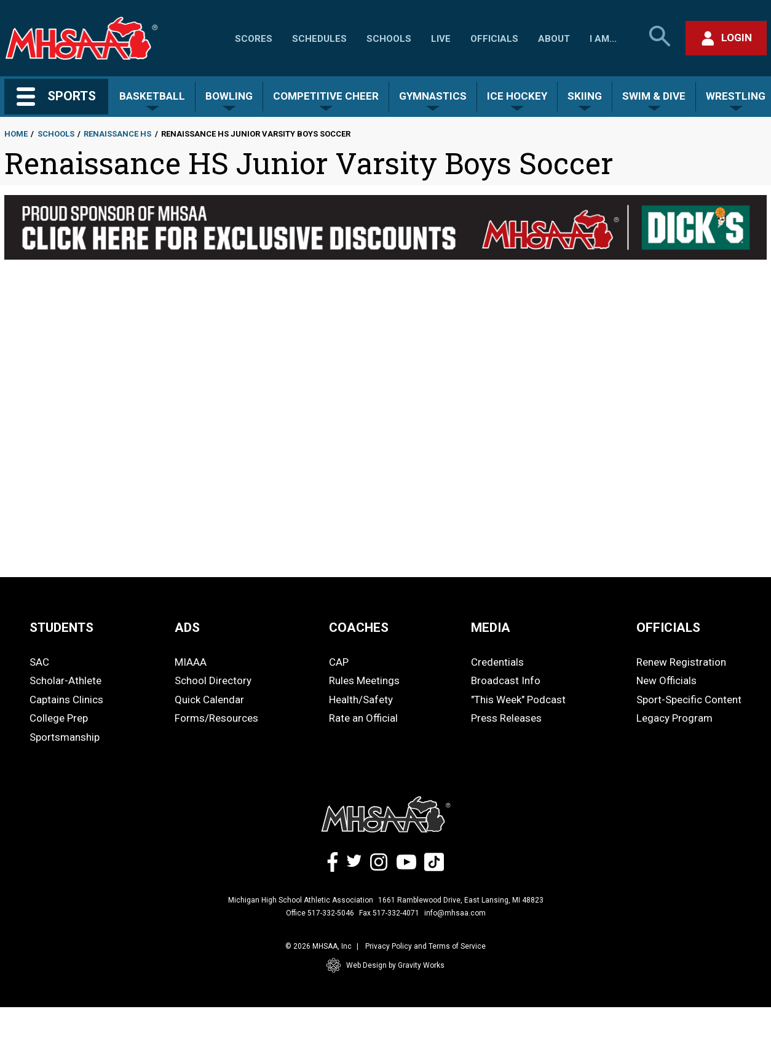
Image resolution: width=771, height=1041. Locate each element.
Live (441, 38)
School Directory (213, 680)
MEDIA (490, 627)
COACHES (359, 627)
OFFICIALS (668, 627)
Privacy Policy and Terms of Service (425, 946)
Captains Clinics (66, 699)
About (554, 38)
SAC (39, 662)
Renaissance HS (117, 133)
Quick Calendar (209, 699)
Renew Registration (681, 662)
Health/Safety (361, 699)
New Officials (666, 680)
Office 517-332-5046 (320, 913)
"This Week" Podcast (518, 699)
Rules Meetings (364, 680)
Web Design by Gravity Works (385, 965)
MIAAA (191, 662)
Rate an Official (363, 718)
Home (16, 133)
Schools (388, 38)
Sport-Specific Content (688, 699)
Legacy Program (674, 718)
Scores (253, 38)
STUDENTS (61, 627)
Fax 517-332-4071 (389, 913)
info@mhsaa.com (455, 913)
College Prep (59, 718)
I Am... (603, 38)
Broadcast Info (505, 680)
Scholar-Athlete (65, 680)
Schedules (319, 38)
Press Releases (506, 718)
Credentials (497, 662)
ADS (187, 627)
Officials (494, 38)
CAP (339, 662)
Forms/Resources (216, 718)
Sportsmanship (65, 737)
